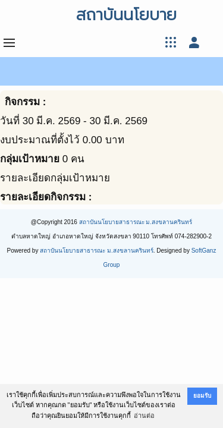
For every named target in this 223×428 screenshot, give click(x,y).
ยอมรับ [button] (202, 395)
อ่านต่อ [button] (144, 415)
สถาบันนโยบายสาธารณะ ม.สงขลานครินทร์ (136, 222)
